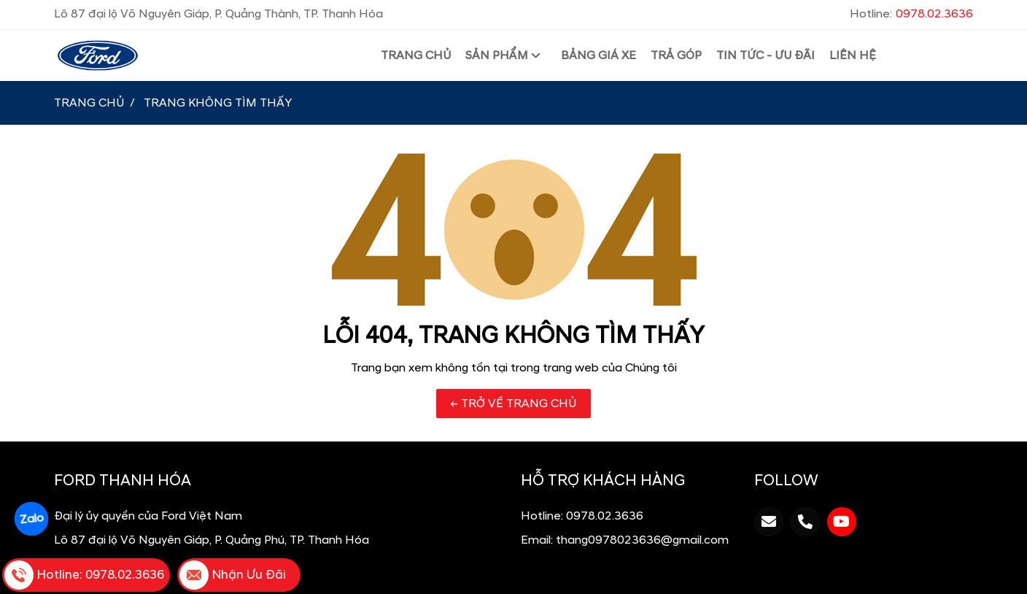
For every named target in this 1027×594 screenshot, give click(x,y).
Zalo (31, 519)
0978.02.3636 (604, 516)
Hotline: (911, 14)
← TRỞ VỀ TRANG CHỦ (513, 403)
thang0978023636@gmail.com (642, 540)
